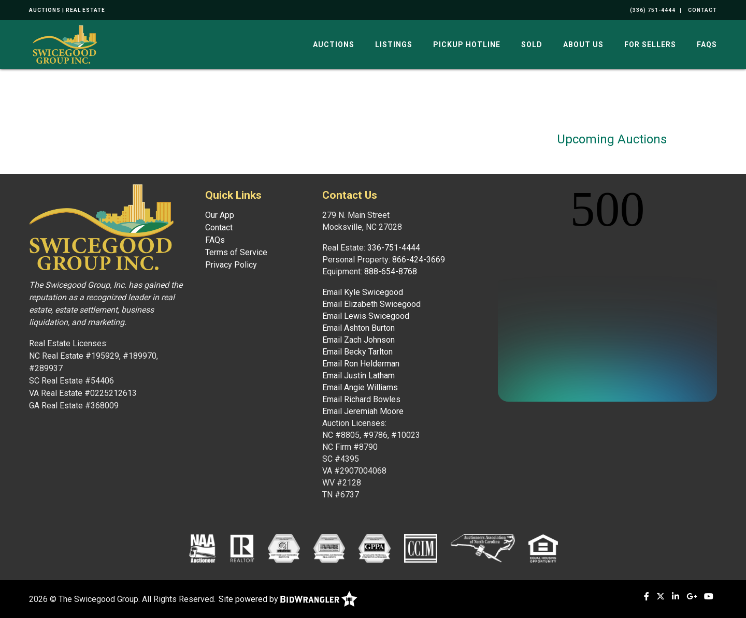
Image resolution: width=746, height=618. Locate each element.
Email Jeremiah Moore (363, 411)
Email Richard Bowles (361, 399)
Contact (219, 227)
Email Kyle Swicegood (362, 292)
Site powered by (288, 599)
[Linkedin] (675, 596)
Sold (531, 44)
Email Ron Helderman (360, 364)
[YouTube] (708, 596)
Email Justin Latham (358, 375)
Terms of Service (236, 252)
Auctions (333, 44)
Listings (393, 44)
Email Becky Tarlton (357, 352)
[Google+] (691, 596)
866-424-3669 (418, 259)
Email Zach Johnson (358, 340)
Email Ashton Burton (358, 328)
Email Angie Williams (360, 387)
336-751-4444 (393, 248)
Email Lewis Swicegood (365, 316)
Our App (219, 215)
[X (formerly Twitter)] (660, 596)
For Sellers (650, 44)
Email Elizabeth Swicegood (371, 304)
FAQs (707, 44)
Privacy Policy (231, 265)
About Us (583, 44)
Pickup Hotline (466, 44)
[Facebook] (646, 596)
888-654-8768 (390, 271)
